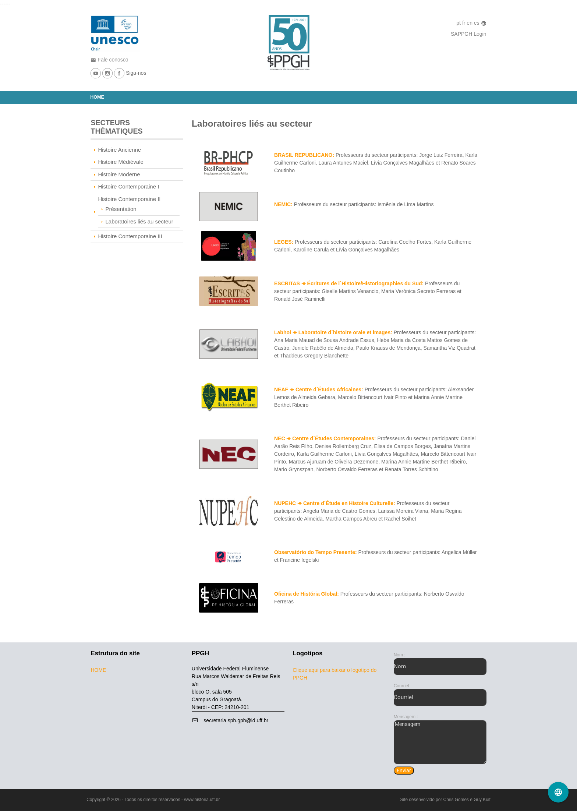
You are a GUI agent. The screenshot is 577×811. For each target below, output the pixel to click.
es (477, 23)
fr (464, 23)
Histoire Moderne (119, 174)
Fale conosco (109, 60)
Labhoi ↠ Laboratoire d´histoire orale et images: (333, 332)
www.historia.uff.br (202, 799)
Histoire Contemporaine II (129, 199)
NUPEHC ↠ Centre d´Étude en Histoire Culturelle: (334, 503)
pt (459, 23)
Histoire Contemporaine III (130, 236)
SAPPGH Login (468, 34)
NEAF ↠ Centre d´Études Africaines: (318, 389)
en (470, 23)
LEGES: (283, 242)
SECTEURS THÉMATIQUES (116, 127)
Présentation (120, 209)
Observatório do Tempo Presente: (315, 552)
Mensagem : (406, 716)
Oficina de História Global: (306, 594)
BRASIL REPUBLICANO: (304, 155)
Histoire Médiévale (120, 162)
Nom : (400, 654)
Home (97, 97)
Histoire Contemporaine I (128, 186)
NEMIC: (283, 204)
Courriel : (403, 685)
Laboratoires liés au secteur (139, 221)
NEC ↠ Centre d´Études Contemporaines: (325, 438)
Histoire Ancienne (119, 150)
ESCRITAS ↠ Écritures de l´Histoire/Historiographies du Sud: (349, 283)
